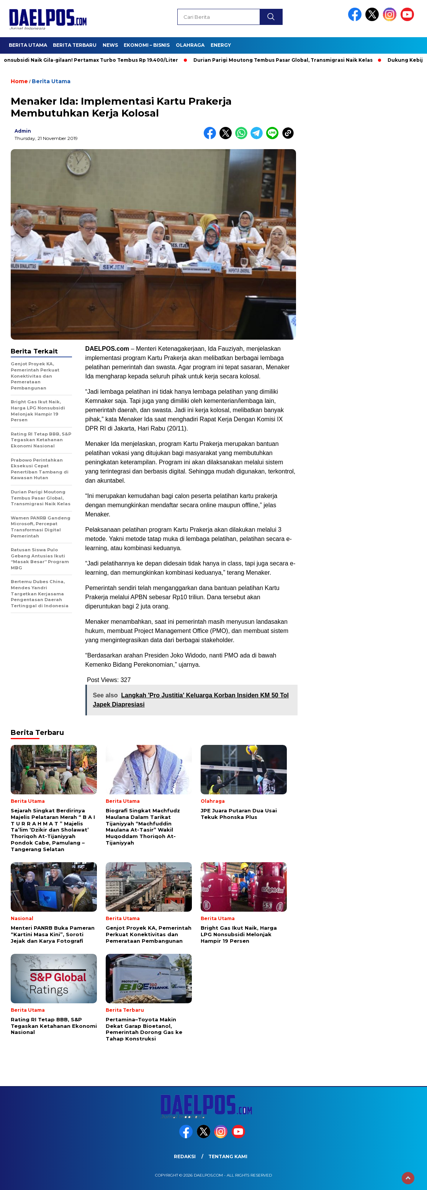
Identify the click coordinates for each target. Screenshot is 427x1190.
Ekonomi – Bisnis (147, 45)
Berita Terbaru (75, 45)
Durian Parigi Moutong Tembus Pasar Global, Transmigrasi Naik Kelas (285, 60)
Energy (221, 45)
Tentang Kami (227, 1156)
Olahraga (190, 45)
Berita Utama (28, 45)
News (110, 45)
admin (23, 131)
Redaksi (185, 1156)
